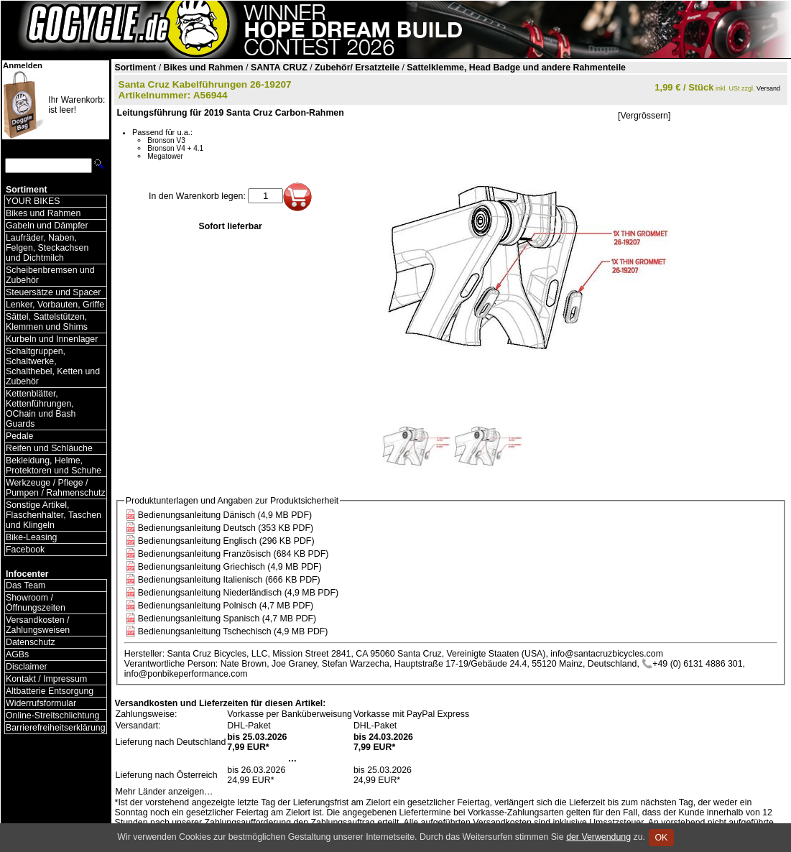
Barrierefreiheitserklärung (56, 728)
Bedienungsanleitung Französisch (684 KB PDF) (233, 554)
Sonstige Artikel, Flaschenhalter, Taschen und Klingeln (53, 515)
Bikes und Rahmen (43, 213)
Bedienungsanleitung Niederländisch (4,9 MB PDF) (238, 593)
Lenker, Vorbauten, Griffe (55, 305)
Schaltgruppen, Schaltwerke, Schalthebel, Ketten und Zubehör (53, 366)
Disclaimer (26, 667)
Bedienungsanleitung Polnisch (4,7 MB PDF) (225, 606)
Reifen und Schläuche (49, 448)
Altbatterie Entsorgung (49, 691)
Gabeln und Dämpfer (47, 226)
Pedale (19, 436)
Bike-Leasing (31, 537)
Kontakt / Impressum (46, 679)
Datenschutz (30, 642)
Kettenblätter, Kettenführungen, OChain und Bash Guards (40, 409)
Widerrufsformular (41, 703)
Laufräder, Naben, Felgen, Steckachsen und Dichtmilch (47, 248)
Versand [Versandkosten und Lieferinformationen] (768, 88)
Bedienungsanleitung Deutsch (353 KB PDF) (225, 528)
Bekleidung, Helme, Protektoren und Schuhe (53, 465)
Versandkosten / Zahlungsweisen (38, 625)
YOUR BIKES (33, 201)
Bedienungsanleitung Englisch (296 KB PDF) (226, 541)
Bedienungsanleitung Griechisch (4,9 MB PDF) (230, 567)
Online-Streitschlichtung (52, 715)
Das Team (25, 585)
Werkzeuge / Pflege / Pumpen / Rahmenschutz (56, 488)
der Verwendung (598, 837)
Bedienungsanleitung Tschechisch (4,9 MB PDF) (233, 631)
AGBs (17, 654)
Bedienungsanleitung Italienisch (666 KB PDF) (229, 580)
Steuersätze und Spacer (53, 292)
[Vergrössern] (644, 116)
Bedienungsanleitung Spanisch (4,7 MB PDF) (227, 618)
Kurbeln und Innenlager (52, 339)
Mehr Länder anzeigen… (164, 792)
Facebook (25, 550)
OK (661, 838)
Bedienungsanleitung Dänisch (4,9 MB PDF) (225, 515)
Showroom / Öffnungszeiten (35, 603)
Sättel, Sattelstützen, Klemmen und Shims (47, 322)
